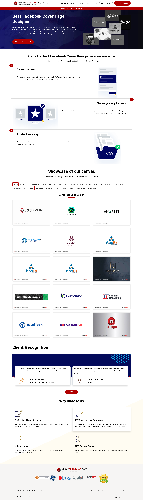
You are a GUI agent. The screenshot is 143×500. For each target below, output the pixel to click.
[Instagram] (124, 497)
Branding (41, 497)
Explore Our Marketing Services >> (71, 8)
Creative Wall (80, 3)
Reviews (72, 3)
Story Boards (73, 184)
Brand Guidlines (119, 184)
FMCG (64, 188)
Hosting (55, 497)
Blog (87, 3)
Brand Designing (63, 3)
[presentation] (14, 377)
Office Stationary (34, 184)
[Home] (28, 3)
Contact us (107, 491)
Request (100, 491)
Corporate (17, 188)
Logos (15, 184)
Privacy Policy (117, 491)
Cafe (57, 188)
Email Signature (85, 184)
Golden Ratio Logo (49, 184)
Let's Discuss (122, 3)
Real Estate (49, 188)
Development (33, 497)
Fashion (71, 188)
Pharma (30, 188)
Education (39, 188)
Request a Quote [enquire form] (23, 42)
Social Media (97, 184)
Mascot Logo (62, 184)
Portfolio (54, 3)
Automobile (81, 188)
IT (24, 188)
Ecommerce (92, 188)
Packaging (107, 184)
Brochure (23, 184)
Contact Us (94, 3)
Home (47, 3)
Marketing (48, 497)
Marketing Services (106, 3)
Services (93, 491)
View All (71, 392)
